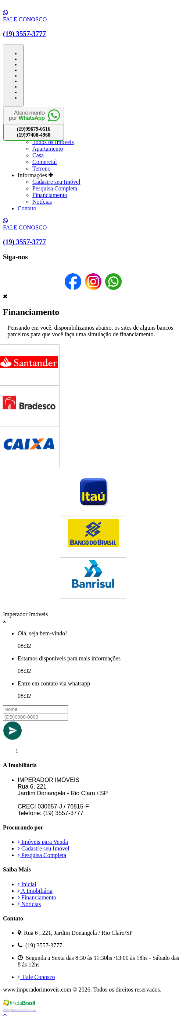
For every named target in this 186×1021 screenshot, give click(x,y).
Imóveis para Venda (43, 842)
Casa (38, 155)
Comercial (44, 162)
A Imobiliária (35, 891)
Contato (27, 208)
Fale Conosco (36, 977)
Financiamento (49, 195)
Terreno (41, 168)
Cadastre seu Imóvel (56, 182)
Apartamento (47, 148)
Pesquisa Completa (54, 188)
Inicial (27, 884)
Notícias (42, 202)
